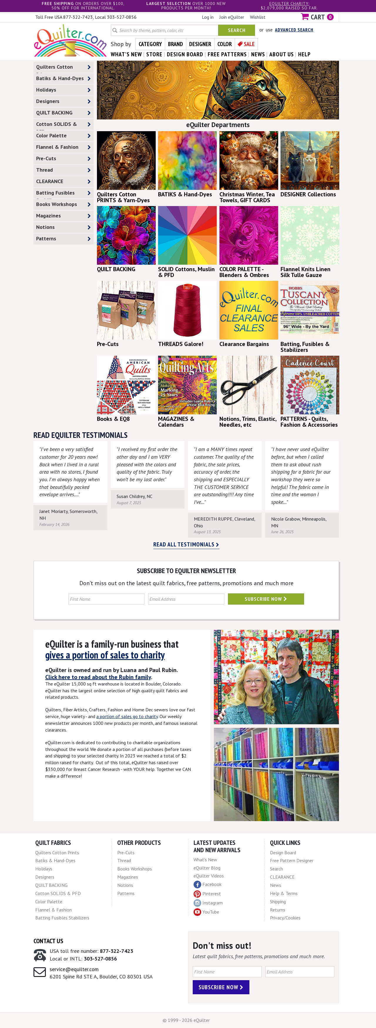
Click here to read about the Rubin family (98, 677)
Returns (277, 910)
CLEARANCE (63, 181)
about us (281, 54)
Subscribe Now (266, 598)
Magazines (63, 216)
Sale (249, 44)
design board (185, 54)
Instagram (208, 903)
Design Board (283, 852)
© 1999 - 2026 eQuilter (186, 1020)
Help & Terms (284, 893)
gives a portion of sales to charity (105, 654)
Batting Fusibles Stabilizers (63, 194)
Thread (63, 170)
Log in (208, 17)
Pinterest (207, 893)
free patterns (227, 54)
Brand (175, 44)
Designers (63, 101)
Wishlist (258, 17)
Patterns (63, 238)
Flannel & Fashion (63, 147)
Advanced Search (294, 30)
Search (237, 30)
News (275, 885)
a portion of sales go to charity (127, 716)
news (258, 54)
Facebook (207, 884)
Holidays (63, 90)
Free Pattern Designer (291, 860)
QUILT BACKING (63, 113)
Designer (200, 44)
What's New (205, 859)
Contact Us (48, 941)
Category (150, 44)
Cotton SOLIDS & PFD (63, 125)
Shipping (278, 901)
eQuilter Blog (207, 868)
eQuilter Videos (209, 876)
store (154, 54)
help (304, 54)
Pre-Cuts (63, 158)
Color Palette (63, 135)
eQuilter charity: (289, 3)
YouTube (206, 912)
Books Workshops (63, 204)
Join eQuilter (231, 17)
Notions (63, 227)
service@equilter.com (74, 969)
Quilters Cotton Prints (63, 68)
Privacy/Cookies (285, 918)
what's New (126, 54)
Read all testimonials (186, 544)
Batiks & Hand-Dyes (63, 78)
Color (224, 44)
